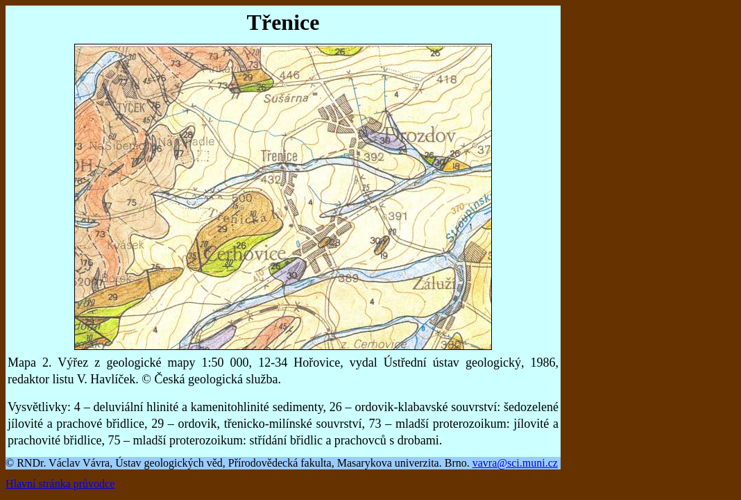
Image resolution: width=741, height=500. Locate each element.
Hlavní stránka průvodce (60, 484)
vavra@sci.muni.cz (515, 463)
